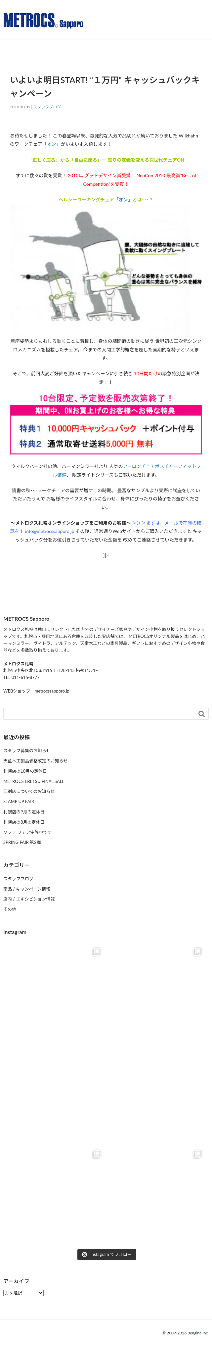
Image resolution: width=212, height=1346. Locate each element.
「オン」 (51, 144)
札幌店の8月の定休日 (24, 822)
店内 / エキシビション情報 (29, 899)
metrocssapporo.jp (51, 691)
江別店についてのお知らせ (29, 791)
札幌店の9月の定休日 (24, 811)
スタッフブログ (47, 106)
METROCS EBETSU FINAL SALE (33, 781)
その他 (9, 909)
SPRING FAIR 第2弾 (22, 842)
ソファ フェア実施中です (27, 832)
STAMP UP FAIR (18, 801)
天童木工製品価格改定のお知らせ (35, 760)
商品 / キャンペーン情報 (26, 889)
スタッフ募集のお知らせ (27, 750)
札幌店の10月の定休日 (25, 771)
